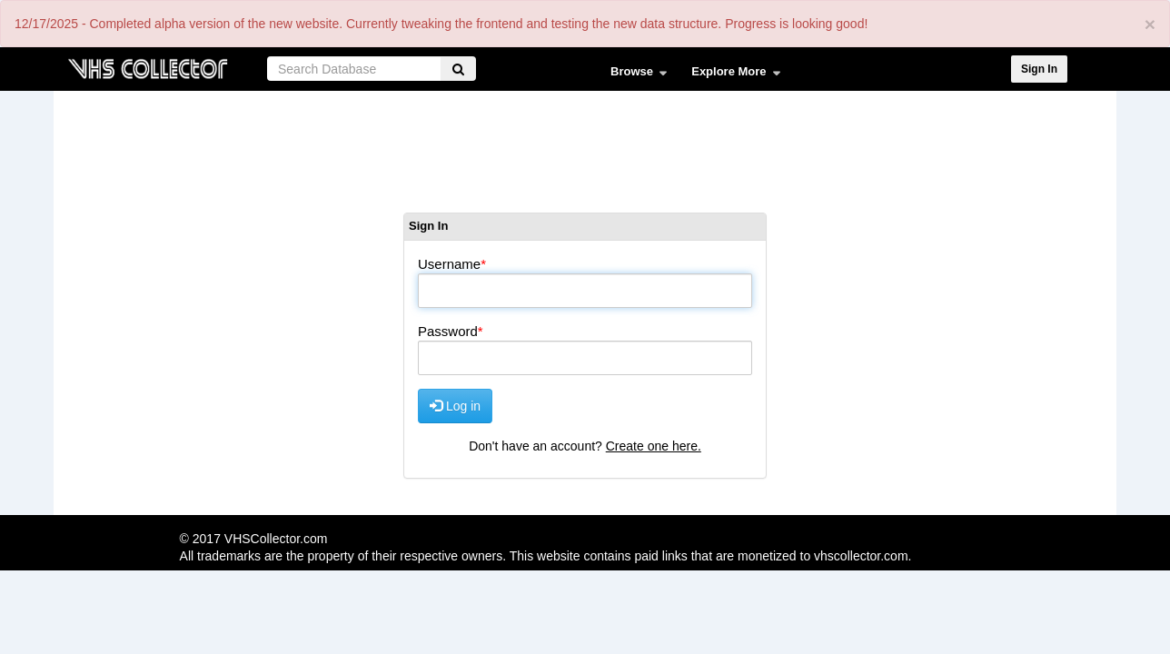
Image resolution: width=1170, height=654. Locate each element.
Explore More (731, 75)
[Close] (1150, 24)
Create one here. (653, 446)
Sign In (1039, 69)
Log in (455, 405)
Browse (634, 75)
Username (449, 264)
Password (448, 331)
